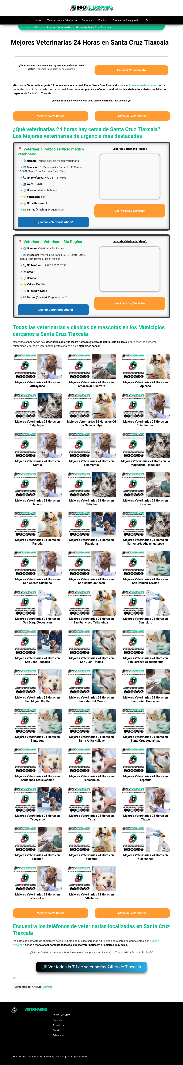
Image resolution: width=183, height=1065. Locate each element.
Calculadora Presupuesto (126, 20)
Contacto (58, 1018)
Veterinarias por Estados (60, 20)
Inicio (38, 20)
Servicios (87, 20)
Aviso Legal (59, 1023)
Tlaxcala (40, 27)
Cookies (57, 1028)
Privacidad (58, 1033)
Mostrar (47, 985)
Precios (102, 20)
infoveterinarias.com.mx (143, 85)
